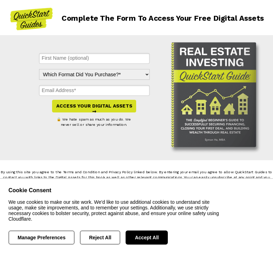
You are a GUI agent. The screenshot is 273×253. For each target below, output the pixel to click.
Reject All (100, 237)
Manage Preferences (41, 237)
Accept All (147, 237)
